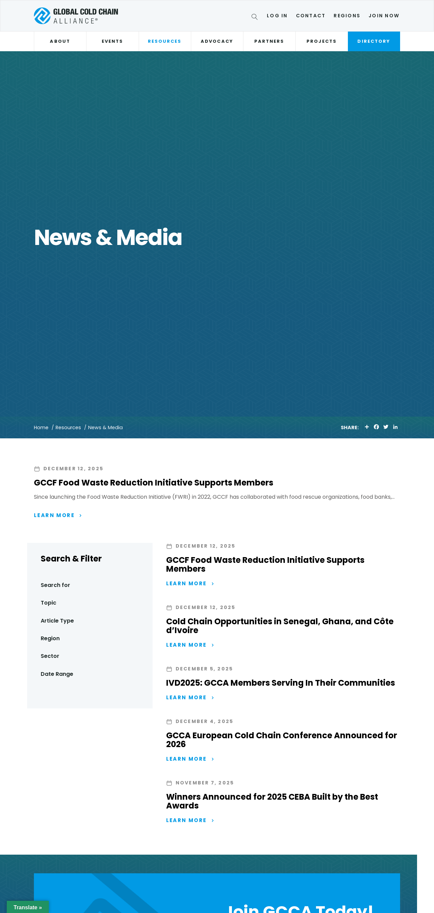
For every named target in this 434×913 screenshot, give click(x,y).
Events (112, 41)
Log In (277, 15)
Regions (347, 15)
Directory (373, 41)
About (60, 41)
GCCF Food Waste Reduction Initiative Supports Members (153, 482)
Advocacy (217, 41)
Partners (269, 41)
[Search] (256, 18)
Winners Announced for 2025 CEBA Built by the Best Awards (272, 801)
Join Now (384, 15)
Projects (322, 41)
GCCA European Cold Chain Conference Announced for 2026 (281, 740)
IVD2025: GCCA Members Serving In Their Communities (280, 682)
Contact (311, 15)
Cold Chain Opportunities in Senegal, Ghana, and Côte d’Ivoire (280, 626)
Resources (165, 41)
